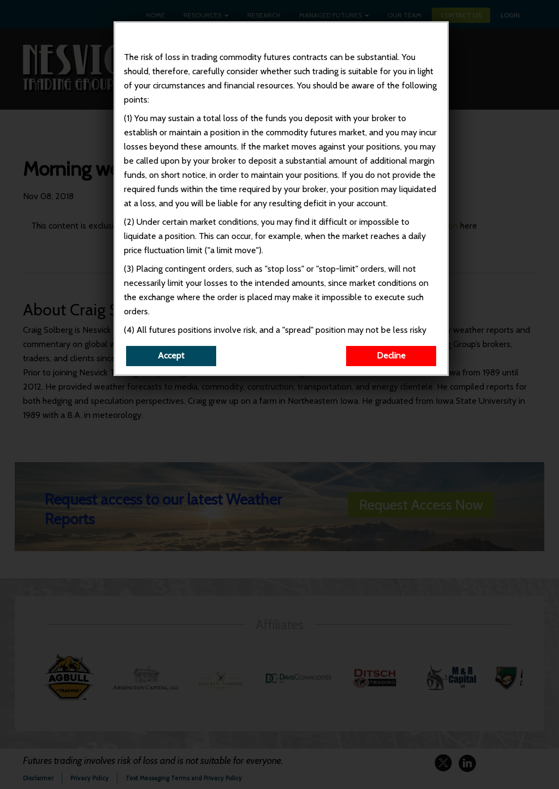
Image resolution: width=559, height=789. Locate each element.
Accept (172, 366)
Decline (392, 366)
